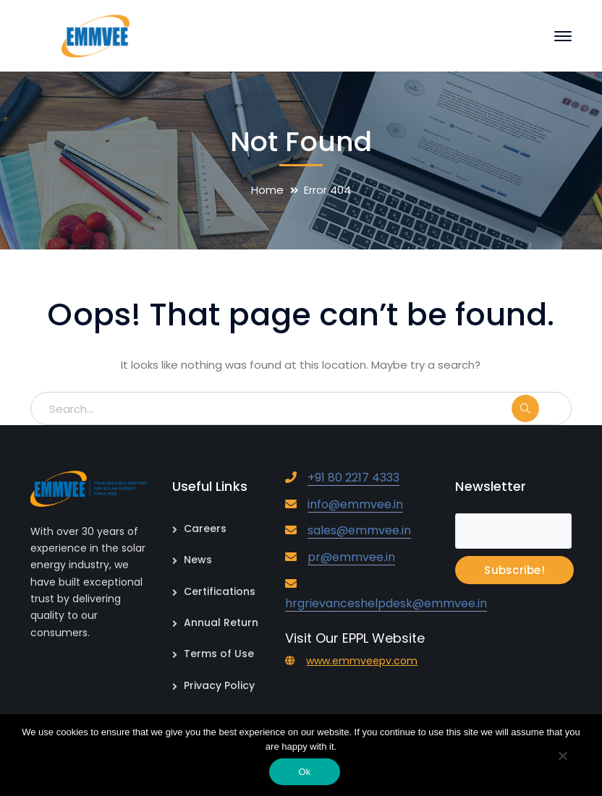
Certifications (219, 591)
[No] (562, 757)
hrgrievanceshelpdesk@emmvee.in (386, 603)
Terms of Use (219, 653)
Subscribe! (514, 570)
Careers (205, 528)
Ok (304, 771)
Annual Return (221, 622)
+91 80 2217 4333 (353, 477)
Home (267, 189)
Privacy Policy (219, 685)
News (198, 559)
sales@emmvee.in (359, 530)
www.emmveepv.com (361, 661)
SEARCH (540, 408)
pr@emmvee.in (351, 557)
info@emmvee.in (355, 504)
